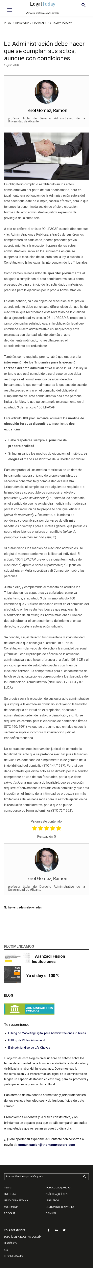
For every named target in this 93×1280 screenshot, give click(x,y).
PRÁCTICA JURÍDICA (57, 1194)
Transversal (23, 23)
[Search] (84, 1176)
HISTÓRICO (10, 1243)
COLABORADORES (14, 1230)
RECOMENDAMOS (14, 1256)
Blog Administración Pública (53, 23)
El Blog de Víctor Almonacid (26, 1040)
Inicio (8, 23)
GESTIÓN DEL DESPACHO (60, 1207)
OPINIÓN (51, 1213)
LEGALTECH (52, 1200)
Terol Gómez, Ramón (46, 110)
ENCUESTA (10, 1194)
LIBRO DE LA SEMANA (16, 1200)
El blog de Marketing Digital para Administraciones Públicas (47, 1033)
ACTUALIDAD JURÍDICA (58, 1187)
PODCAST (9, 1213)
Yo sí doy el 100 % (42, 975)
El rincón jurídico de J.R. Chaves (29, 1047)
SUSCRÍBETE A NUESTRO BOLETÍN (23, 1236)
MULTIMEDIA (11, 1207)
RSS (6, 1249)
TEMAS (7, 1187)
